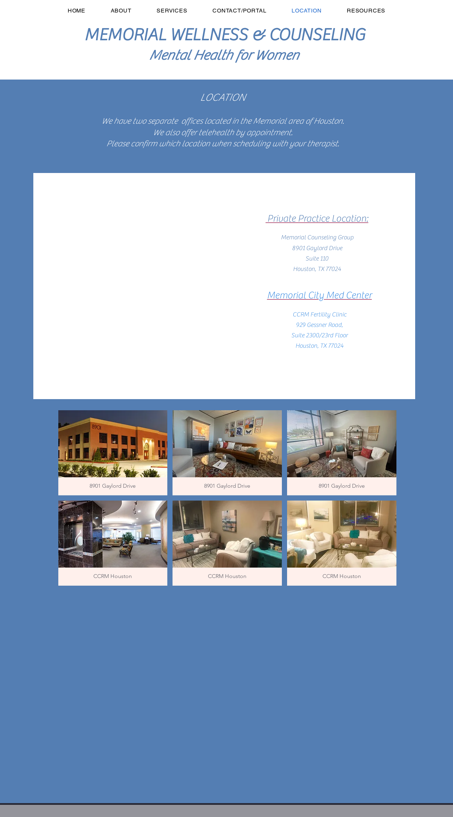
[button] (113, 452)
